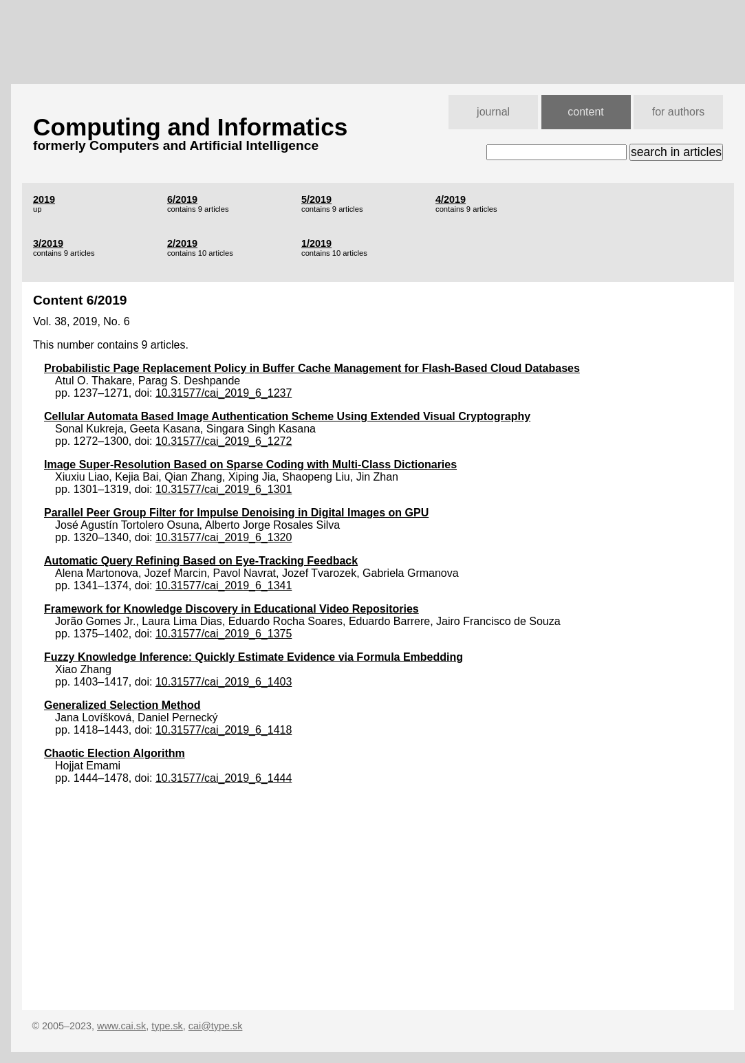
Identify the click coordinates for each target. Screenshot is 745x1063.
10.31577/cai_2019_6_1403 (223, 682)
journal (493, 112)
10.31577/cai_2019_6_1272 (223, 441)
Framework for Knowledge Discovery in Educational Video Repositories (231, 609)
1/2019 (316, 243)
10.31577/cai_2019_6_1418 (223, 730)
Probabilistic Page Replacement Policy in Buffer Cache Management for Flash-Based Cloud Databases (312, 368)
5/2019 (316, 199)
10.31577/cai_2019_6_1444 (223, 778)
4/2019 (450, 199)
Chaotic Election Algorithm (114, 753)
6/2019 (182, 199)
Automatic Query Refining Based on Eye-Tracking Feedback (201, 561)
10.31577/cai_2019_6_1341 (223, 585)
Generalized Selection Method (122, 705)
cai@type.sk (215, 1025)
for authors (678, 112)
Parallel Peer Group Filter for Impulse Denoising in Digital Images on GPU (236, 512)
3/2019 (48, 243)
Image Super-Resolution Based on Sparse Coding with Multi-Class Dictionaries (250, 464)
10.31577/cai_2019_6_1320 (223, 537)
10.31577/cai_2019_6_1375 (223, 633)
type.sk (167, 1025)
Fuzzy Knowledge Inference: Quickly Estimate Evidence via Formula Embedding (253, 657)
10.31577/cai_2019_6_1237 (223, 393)
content (585, 112)
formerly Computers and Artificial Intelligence (175, 145)
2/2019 (182, 243)
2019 (44, 199)
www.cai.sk (121, 1025)
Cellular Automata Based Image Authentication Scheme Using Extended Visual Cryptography (287, 416)
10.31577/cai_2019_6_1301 (223, 489)
